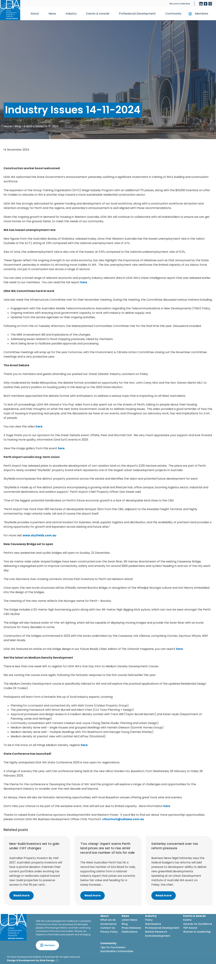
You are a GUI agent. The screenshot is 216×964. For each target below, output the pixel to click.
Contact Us (107, 928)
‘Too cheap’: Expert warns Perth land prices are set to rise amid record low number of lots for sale (107, 848)
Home (8, 126)
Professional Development (137, 13)
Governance (108, 924)
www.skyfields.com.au (39, 535)
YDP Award (190, 928)
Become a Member (180, 3)
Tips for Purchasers (112, 947)
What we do (108, 920)
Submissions (153, 924)
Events (187, 920)
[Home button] (10, 10)
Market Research (156, 931)
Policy (149, 920)
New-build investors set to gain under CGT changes (34, 845)
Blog (18, 126)
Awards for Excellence (197, 924)
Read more (21, 895)
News (52, 13)
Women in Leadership (197, 931)
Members (201, 13)
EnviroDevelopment (157, 936)
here (83, 282)
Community (173, 13)
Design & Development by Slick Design (31, 960)
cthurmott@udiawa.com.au (123, 819)
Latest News (129, 920)
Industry (71, 13)
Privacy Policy (109, 931)
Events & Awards (97, 13)
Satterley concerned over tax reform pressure (174, 845)
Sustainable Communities (116, 951)
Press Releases (131, 928)
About (34, 13)
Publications (130, 931)
